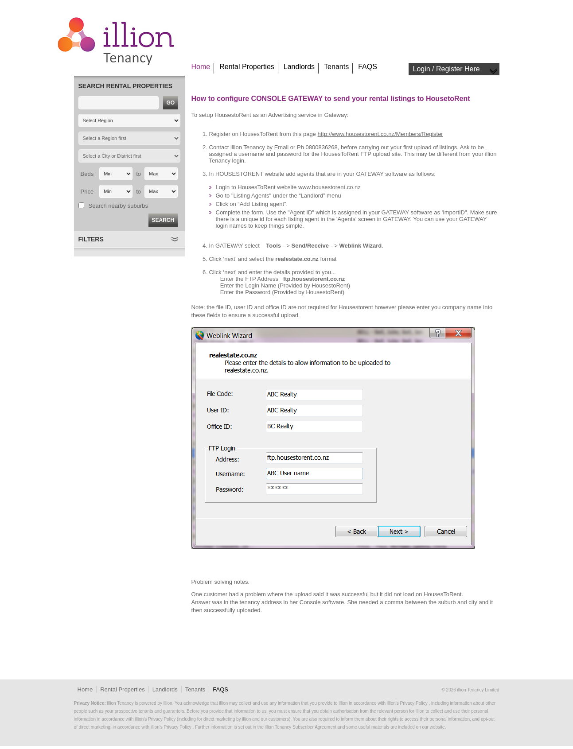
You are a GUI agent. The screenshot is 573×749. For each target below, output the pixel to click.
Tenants (336, 66)
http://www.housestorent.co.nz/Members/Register (380, 134)
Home (200, 66)
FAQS (367, 66)
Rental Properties (246, 66)
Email (282, 147)
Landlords (299, 66)
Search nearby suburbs (118, 205)
